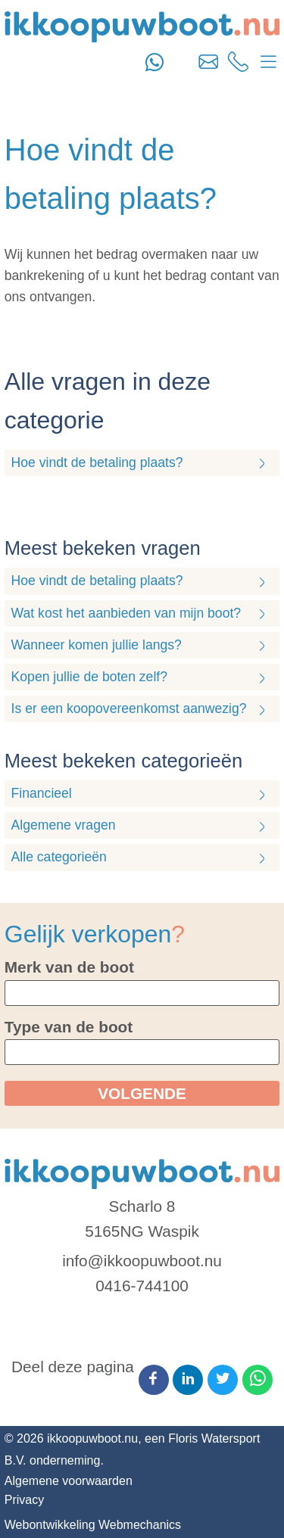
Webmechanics (139, 1524)
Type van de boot (69, 1026)
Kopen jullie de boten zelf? (89, 676)
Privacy (24, 1499)
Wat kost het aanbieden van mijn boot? (126, 613)
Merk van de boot (69, 967)
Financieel (41, 793)
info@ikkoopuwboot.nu (142, 1260)
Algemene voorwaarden (69, 1480)
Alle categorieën (59, 856)
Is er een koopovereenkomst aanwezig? (129, 708)
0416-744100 (142, 1285)
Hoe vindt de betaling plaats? (97, 462)
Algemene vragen (63, 825)
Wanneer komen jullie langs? (96, 644)
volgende (142, 1093)
